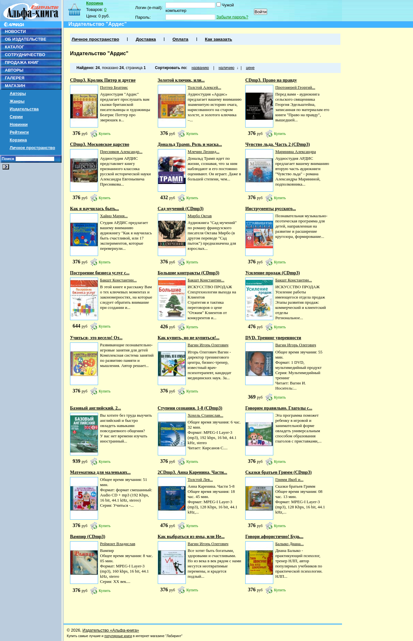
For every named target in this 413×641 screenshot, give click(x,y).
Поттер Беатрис (114, 87)
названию (200, 68)
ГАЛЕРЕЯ (15, 78)
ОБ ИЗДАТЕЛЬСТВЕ (25, 39)
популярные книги (118, 636)
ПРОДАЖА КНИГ (22, 62)
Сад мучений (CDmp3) (181, 208)
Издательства (24, 109)
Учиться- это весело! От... (96, 337)
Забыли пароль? (232, 17)
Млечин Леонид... (203, 151)
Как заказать (218, 39)
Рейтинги (19, 132)
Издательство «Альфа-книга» (111, 630)
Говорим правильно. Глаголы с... (278, 408)
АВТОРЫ (14, 70)
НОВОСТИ (15, 31)
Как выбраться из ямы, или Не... (191, 536)
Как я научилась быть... (94, 208)
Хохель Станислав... (205, 415)
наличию (226, 68)
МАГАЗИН (15, 85)
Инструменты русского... (270, 208)
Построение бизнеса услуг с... (99, 272)
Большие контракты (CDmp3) (188, 272)
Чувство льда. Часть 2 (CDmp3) (277, 144)
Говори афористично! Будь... (274, 536)
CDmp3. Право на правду (271, 80)
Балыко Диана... (289, 543)
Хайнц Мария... (114, 215)
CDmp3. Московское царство (99, 144)
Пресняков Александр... (121, 151)
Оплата (180, 39)
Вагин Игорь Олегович (208, 344)
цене (250, 68)
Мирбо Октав (200, 215)
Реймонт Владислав (117, 543)
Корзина (18, 139)
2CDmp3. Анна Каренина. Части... (192, 472)
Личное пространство (32, 147)
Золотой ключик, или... (181, 80)
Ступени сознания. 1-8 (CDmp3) (190, 408)
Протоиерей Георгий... (295, 87)
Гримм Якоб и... (289, 479)
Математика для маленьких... (100, 472)
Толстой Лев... (200, 479)
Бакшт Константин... (118, 280)
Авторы (18, 93)
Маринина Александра (295, 151)
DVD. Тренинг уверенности (273, 337)
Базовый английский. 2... (95, 408)
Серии (16, 116)
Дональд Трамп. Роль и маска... (190, 144)
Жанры (17, 101)
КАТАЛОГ (14, 47)
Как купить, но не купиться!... (188, 337)
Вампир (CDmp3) (87, 536)
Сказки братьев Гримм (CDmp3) (278, 472)
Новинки (19, 124)
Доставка (146, 39)
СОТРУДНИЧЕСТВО (25, 54)
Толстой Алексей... (204, 87)
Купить (105, 133)
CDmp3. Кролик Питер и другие (103, 80)
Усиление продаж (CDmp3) (272, 272)
